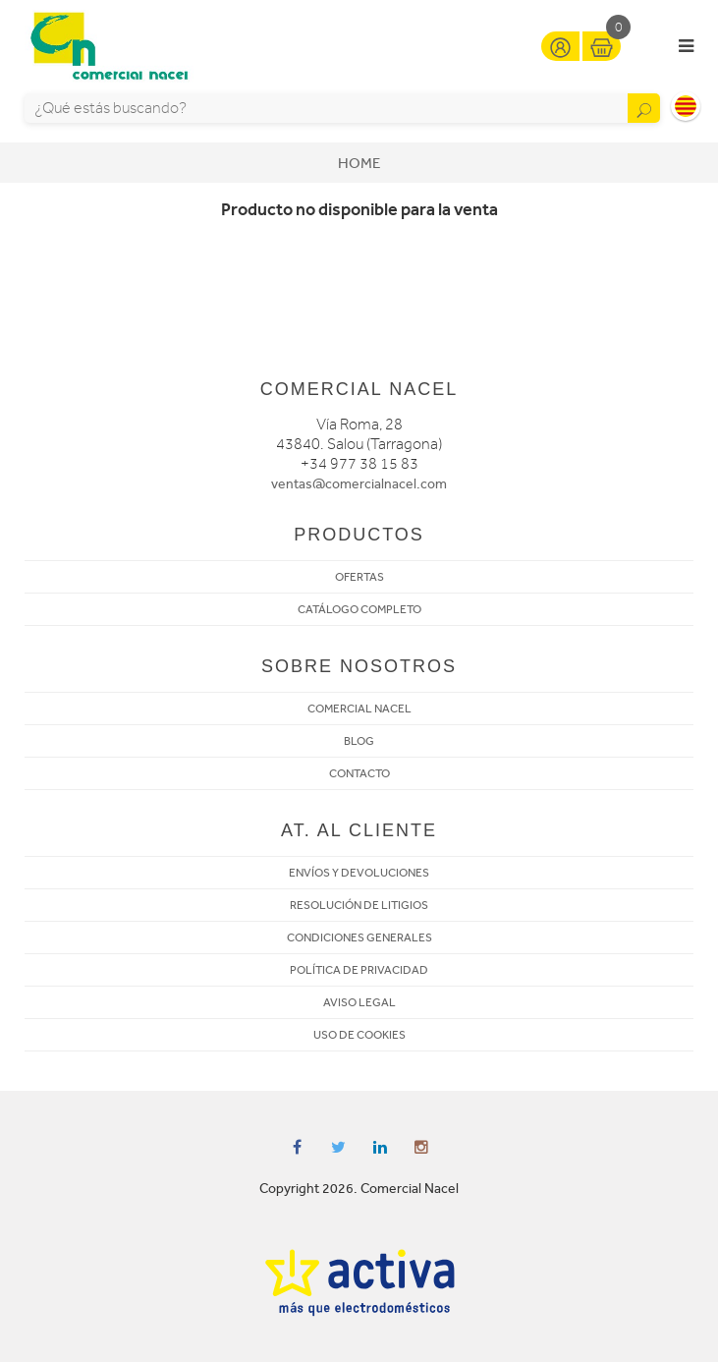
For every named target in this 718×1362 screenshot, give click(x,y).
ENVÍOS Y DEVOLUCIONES (359, 873)
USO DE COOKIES (359, 1035)
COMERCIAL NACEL (359, 708)
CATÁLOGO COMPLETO (359, 609)
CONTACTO (359, 773)
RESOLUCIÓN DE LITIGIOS (359, 905)
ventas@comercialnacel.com (359, 484)
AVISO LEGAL (359, 1002)
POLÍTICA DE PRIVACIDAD (359, 970)
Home (359, 163)
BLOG (359, 741)
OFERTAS (359, 577)
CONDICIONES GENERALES (359, 937)
